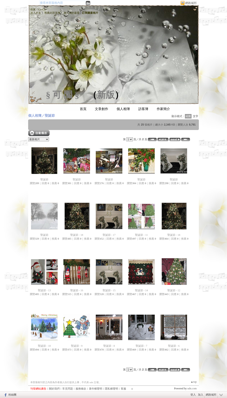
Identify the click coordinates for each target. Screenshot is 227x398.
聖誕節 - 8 (109, 345)
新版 (106, 95)
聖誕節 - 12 (173, 290)
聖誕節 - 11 (141, 234)
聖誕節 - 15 (109, 290)
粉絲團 (12, 394)
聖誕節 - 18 (76, 234)
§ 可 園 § (62, 95)
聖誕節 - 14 (141, 290)
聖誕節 (50, 115)
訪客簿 (143, 109)
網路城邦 (191, 3)
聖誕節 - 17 (109, 234)
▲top (194, 381)
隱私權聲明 (111, 388)
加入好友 (35, 12)
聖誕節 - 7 (141, 345)
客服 (123, 388)
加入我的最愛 (72, 12)
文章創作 (101, 109)
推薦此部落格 (52, 12)
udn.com (192, 388)
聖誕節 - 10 (44, 345)
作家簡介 (163, 109)
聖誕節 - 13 (44, 290)
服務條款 (81, 388)
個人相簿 (123, 109)
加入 (200, 394)
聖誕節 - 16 (76, 290)
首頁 (83, 109)
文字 (195, 116)
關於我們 (54, 388)
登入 (193, 394)
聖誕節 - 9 (76, 345)
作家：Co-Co (37, 9)
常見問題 (67, 388)
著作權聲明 (95, 388)
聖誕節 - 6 (174, 345)
